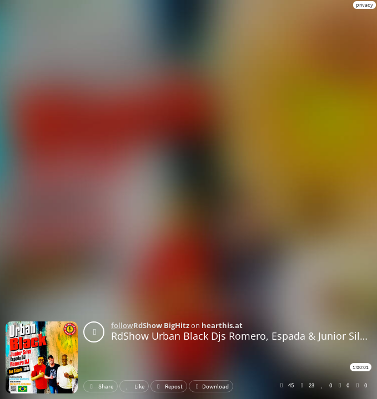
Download (211, 386)
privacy (364, 4)
